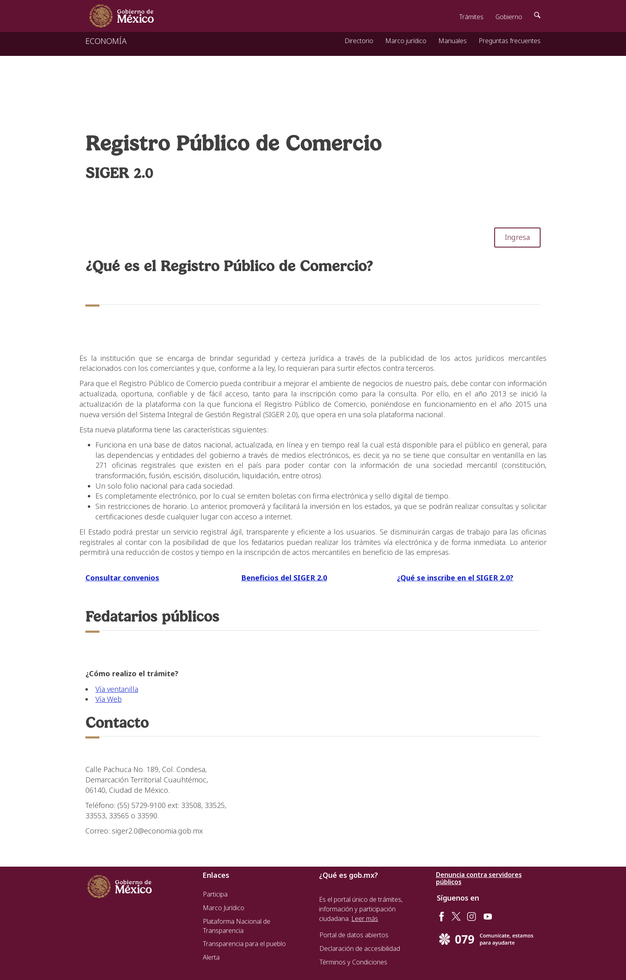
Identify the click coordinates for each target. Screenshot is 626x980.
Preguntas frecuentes (510, 40)
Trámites (471, 16)
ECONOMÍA (106, 41)
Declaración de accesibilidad (359, 948)
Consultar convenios (122, 577)
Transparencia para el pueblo (244, 943)
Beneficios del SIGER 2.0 (284, 577)
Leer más (364, 918)
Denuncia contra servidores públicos (479, 878)
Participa (215, 894)
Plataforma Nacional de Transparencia (236, 926)
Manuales (452, 40)
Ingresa (517, 237)
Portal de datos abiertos (353, 935)
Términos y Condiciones (353, 962)
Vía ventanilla (116, 689)
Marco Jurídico (223, 907)
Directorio (359, 40)
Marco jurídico (405, 40)
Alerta (211, 957)
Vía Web (108, 699)
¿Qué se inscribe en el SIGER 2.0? (455, 577)
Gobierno (508, 16)
